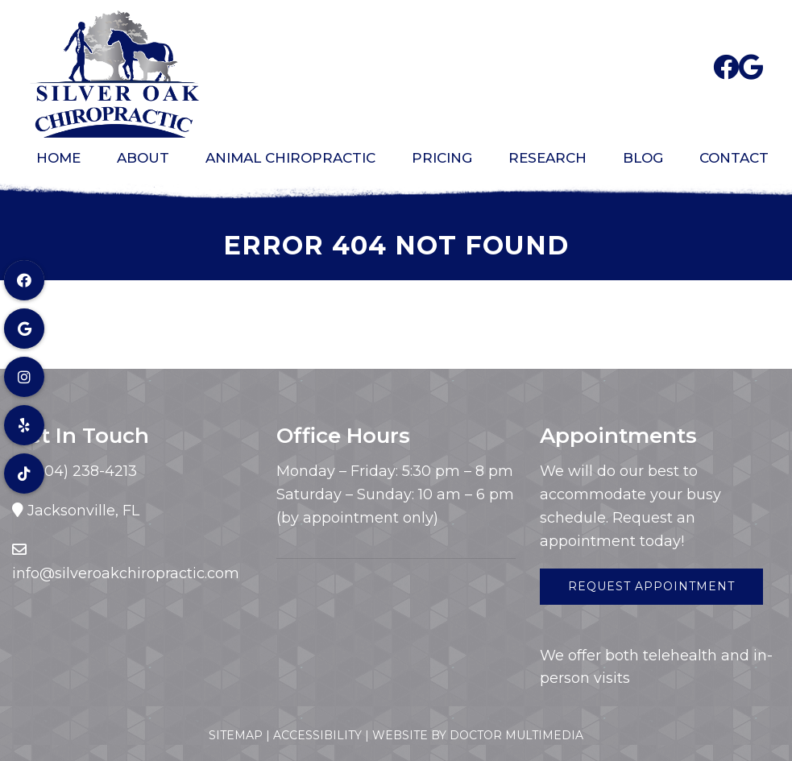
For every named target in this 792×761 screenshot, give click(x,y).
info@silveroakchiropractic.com (125, 573)
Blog (643, 158)
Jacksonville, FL (83, 510)
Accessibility (317, 735)
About (143, 158)
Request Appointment (651, 586)
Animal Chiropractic (290, 158)
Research (547, 158)
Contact (734, 158)
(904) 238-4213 (82, 471)
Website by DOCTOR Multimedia (477, 735)
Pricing (442, 158)
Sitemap (236, 735)
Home (58, 158)
